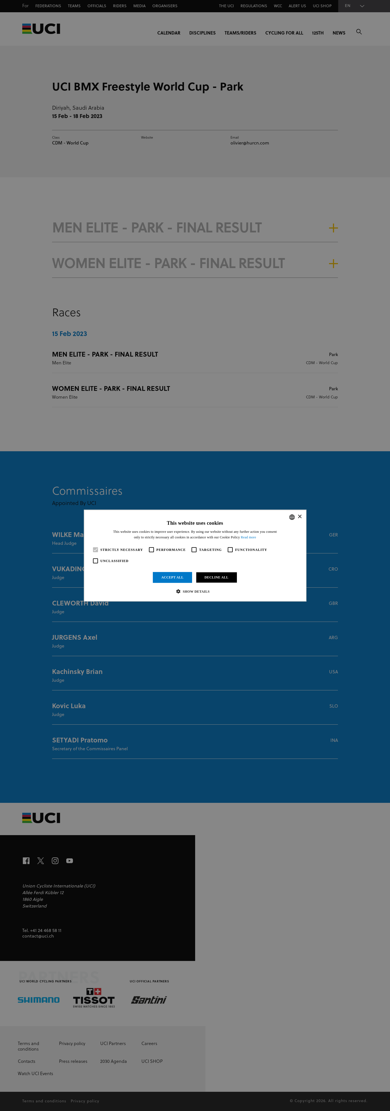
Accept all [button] (172, 577)
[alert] (195, 555)
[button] (195, 591)
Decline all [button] (217, 577)
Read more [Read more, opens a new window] (248, 537)
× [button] (300, 517)
